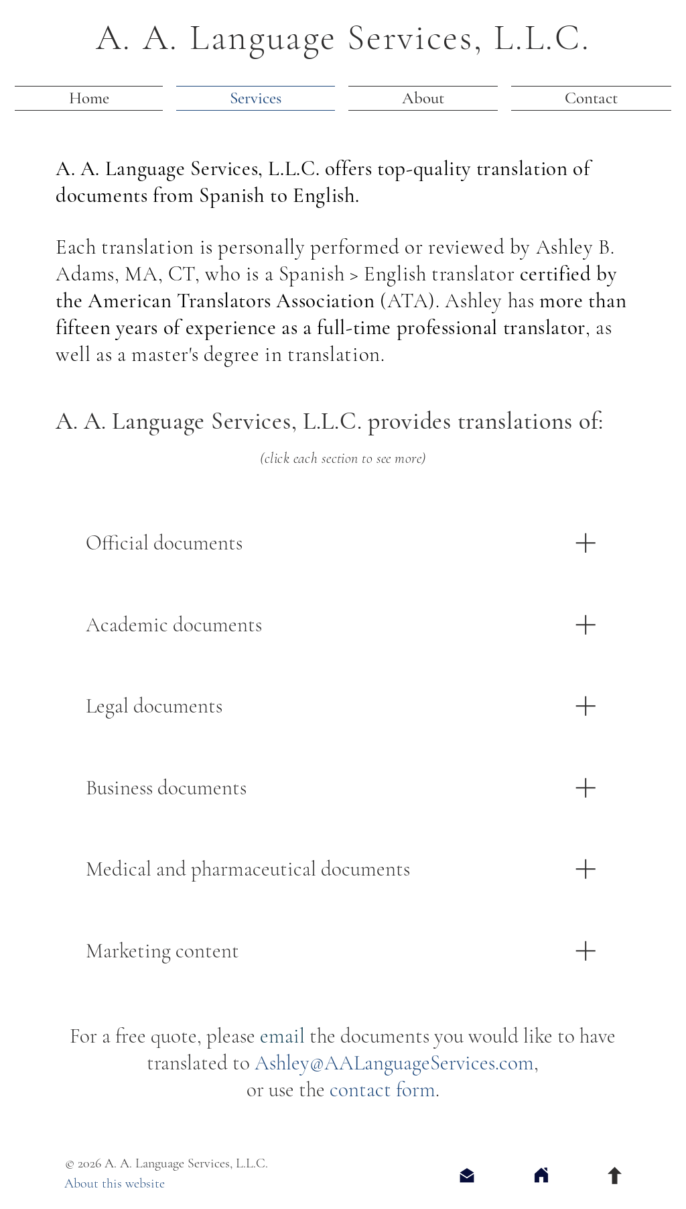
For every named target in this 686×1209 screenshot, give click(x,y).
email (282, 1036)
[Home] (541, 1175)
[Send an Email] (467, 1175)
